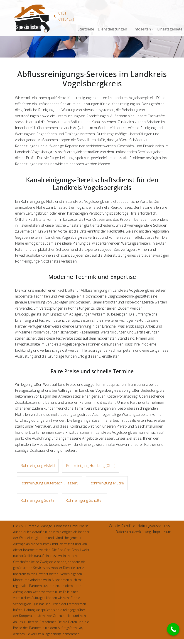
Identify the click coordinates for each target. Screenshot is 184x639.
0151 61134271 (66, 16)
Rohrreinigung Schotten (84, 500)
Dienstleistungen (112, 29)
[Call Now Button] (173, 629)
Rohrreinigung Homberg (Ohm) (90, 465)
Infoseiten (142, 29)
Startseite (86, 29)
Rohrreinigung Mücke (107, 483)
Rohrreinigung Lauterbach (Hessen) (49, 483)
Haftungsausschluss (153, 525)
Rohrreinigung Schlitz (37, 500)
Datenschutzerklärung (133, 531)
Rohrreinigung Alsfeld (38, 465)
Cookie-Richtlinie (122, 525)
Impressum (162, 531)
